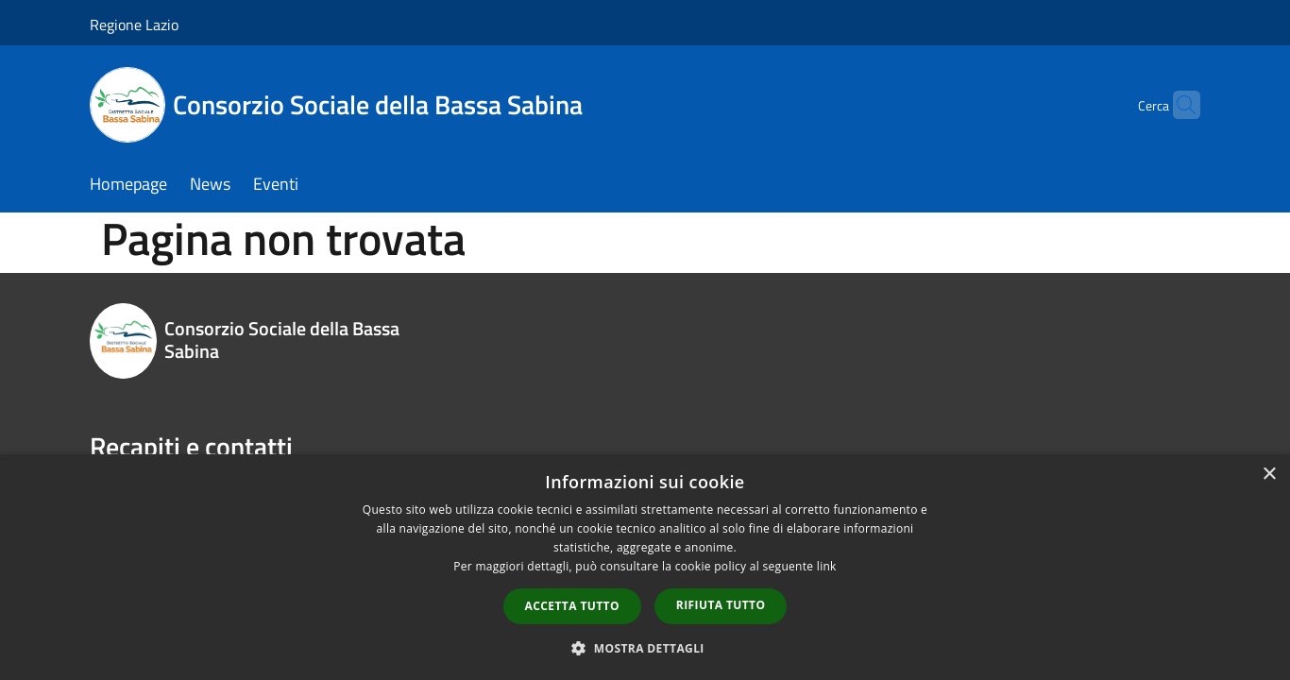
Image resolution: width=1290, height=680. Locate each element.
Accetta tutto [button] (572, 606)
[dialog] (645, 567)
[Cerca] (1177, 105)
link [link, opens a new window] (827, 566)
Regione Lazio (134, 24)
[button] (645, 647)
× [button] (1269, 475)
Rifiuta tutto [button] (721, 605)
